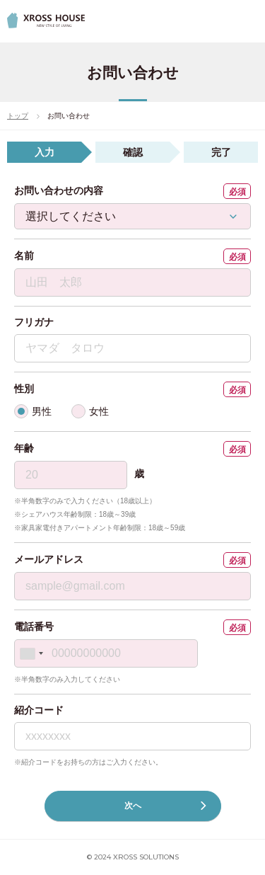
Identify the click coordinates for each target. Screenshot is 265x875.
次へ (165, 806)
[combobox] (31, 653)
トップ (17, 116)
